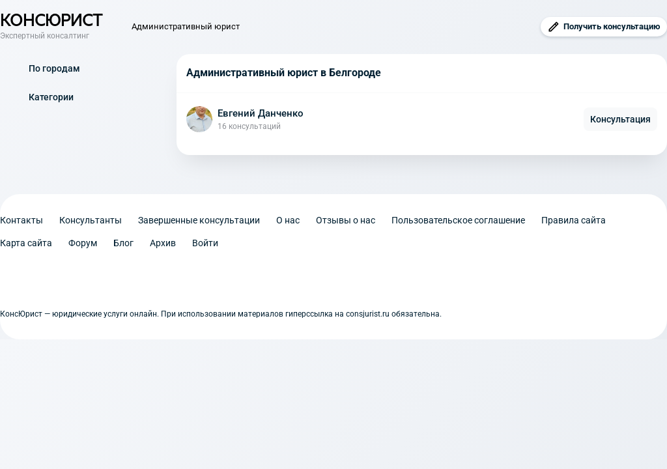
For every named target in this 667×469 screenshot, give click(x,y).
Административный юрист (186, 26)
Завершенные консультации (199, 220)
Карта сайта (26, 243)
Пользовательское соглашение (458, 220)
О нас (288, 220)
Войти (205, 243)
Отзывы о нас (345, 220)
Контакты (21, 220)
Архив (163, 243)
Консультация (620, 119)
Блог (123, 243)
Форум (82, 243)
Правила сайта (573, 220)
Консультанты (90, 220)
